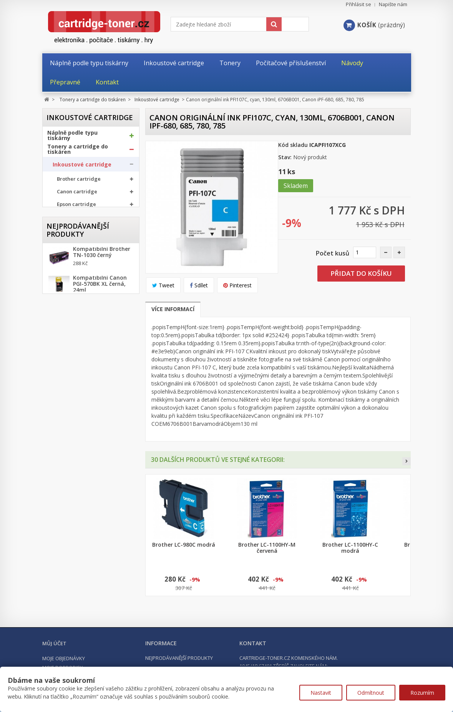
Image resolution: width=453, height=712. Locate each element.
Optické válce (69, 265)
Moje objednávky (63, 658)
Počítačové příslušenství (80, 327)
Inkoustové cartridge (82, 167)
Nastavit (320, 692)
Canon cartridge (77, 194)
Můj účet (54, 643)
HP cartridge (73, 219)
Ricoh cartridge (76, 232)
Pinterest (237, 285)
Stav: (285, 157)
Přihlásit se (358, 4)
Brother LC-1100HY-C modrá (350, 548)
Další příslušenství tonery (84, 295)
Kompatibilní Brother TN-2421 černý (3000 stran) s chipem (101, 468)
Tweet (163, 285)
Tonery (61, 250)
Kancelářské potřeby (76, 313)
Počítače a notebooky (77, 341)
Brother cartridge (79, 181)
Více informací (172, 309)
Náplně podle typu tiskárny (72, 137)
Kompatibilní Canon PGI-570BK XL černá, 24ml (100, 434)
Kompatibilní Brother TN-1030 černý (101, 402)
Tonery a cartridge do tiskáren (77, 151)
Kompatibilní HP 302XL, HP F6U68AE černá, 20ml (97, 502)
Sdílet (199, 285)
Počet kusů (332, 253)
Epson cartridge (76, 206)
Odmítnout (370, 692)
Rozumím (422, 692)
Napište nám (393, 4)
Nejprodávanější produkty (77, 376)
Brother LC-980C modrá (183, 545)
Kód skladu (293, 144)
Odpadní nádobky (74, 280)
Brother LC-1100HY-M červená (266, 548)
